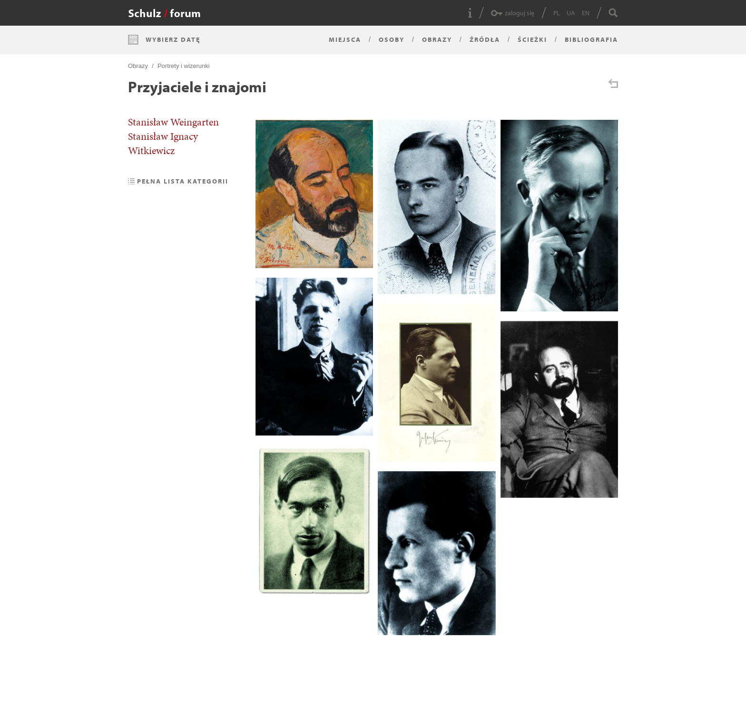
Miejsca (345, 39)
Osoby (391, 39)
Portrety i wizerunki (183, 65)
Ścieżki (532, 39)
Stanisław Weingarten (173, 122)
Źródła (485, 39)
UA (571, 13)
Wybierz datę (173, 39)
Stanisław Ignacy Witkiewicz (163, 143)
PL (556, 13)
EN (585, 13)
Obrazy (437, 39)
